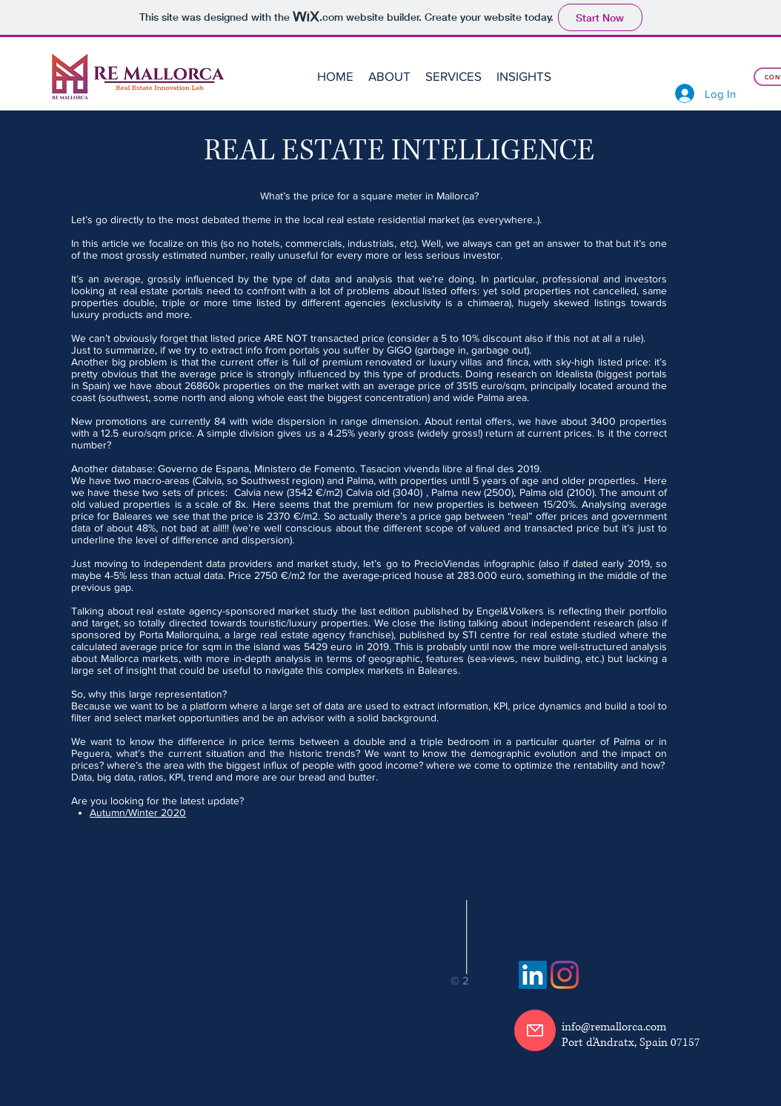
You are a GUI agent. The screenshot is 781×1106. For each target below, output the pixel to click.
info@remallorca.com (614, 1027)
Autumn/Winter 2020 (138, 812)
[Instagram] (565, 975)
